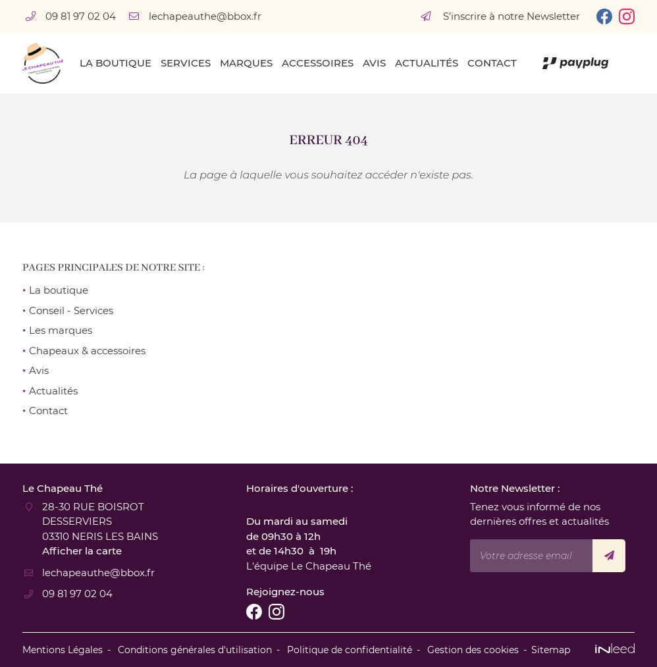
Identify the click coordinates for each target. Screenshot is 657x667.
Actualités (426, 63)
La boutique (115, 63)
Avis (374, 63)
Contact (492, 63)
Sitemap (550, 650)
